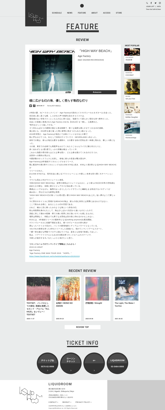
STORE (119, 13)
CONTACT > (53, 402)
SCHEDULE (57, 13)
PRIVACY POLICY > (84, 402)
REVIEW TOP (82, 327)
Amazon (97, 92)
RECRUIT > (66, 402)
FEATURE (82, 13)
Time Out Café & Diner (153, 9)
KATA (159, 6)
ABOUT (94, 13)
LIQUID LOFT (150, 6)
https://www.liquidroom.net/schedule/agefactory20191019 (54, 256)
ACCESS (106, 13)
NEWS (69, 13)
